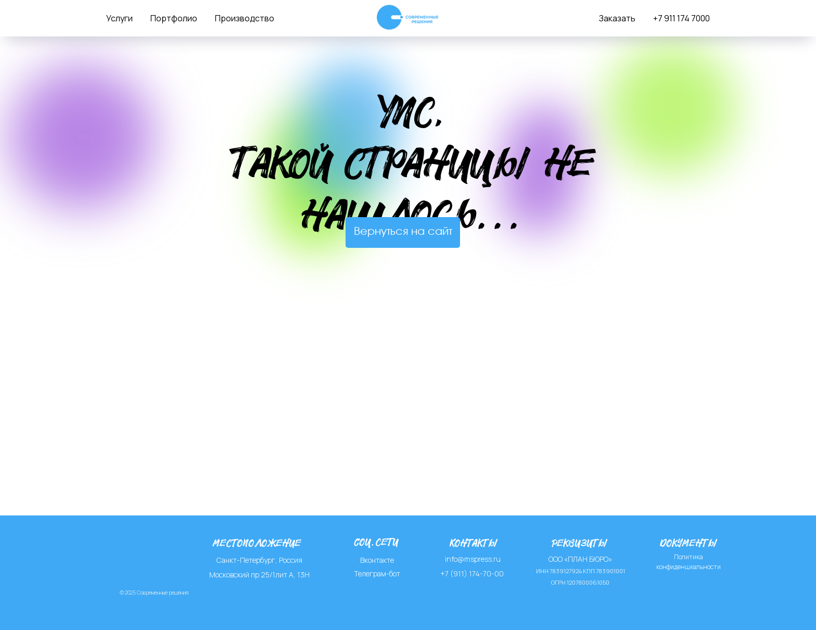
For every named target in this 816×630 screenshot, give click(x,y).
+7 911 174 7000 (681, 18)
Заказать (617, 18)
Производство (244, 18)
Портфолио (173, 18)
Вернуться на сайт (403, 231)
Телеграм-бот (377, 573)
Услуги (119, 18)
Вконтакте (377, 560)
